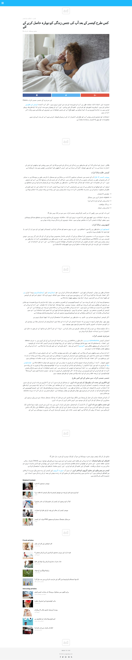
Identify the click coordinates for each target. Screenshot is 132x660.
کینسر (34, 18)
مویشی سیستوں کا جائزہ (42, 483)
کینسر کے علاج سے (31, 105)
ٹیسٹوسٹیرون (39, 292)
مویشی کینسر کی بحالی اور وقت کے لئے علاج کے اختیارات (51, 510)
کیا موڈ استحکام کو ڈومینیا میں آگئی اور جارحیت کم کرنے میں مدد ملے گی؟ (57, 579)
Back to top (66, 650)
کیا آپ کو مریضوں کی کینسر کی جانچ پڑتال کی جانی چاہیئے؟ (53, 501)
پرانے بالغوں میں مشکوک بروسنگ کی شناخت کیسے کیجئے (52, 592)
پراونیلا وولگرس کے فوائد (42, 570)
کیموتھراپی (104, 229)
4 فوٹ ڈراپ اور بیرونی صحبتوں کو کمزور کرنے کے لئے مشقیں (53, 552)
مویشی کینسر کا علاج (101, 177)
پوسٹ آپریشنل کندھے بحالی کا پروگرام (46, 610)
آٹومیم (82, 346)
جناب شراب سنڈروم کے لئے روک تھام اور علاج (48, 561)
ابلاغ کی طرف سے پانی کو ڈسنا (44, 628)
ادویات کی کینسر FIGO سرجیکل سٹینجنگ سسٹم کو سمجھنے (52, 519)
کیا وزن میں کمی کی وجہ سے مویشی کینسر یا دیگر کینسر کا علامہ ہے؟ (56, 492)
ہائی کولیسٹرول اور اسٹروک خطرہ (45, 601)
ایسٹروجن (51, 292)
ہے (24, 292)
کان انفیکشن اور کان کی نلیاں (43, 543)
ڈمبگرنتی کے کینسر (27, 18)
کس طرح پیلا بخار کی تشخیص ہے (45, 619)
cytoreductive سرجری (91, 341)
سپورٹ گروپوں (58, 470)
